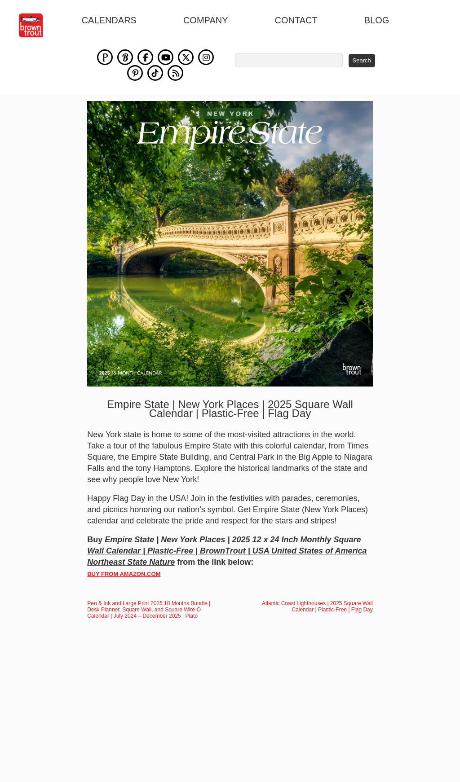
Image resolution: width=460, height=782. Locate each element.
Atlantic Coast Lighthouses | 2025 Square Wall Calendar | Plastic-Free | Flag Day (317, 606)
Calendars (109, 20)
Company (205, 20)
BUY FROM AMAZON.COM (123, 574)
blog (376, 20)
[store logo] (36, 25)
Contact (296, 20)
